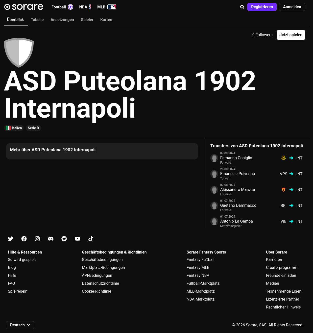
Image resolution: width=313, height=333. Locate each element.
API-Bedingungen (97, 275)
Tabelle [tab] (37, 19)
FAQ (11, 283)
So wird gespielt (22, 259)
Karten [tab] (106, 19)
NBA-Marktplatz (200, 299)
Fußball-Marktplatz (203, 283)
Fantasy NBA (198, 275)
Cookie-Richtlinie (96, 291)
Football (62, 7)
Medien (272, 283)
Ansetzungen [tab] (62, 19)
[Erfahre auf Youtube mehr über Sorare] (77, 239)
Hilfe (12, 275)
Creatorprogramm (281, 267)
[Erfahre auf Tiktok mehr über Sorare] (91, 239)
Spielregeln (17, 291)
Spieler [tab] (87, 19)
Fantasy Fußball (200, 259)
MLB (106, 6)
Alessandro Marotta (237, 189)
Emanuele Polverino (237, 173)
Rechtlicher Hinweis (283, 307)
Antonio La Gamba (236, 221)
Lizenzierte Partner (282, 299)
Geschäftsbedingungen (102, 259)
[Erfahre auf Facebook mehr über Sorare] (24, 239)
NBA (85, 6)
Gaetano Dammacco (238, 205)
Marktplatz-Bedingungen (103, 267)
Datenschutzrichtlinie (100, 283)
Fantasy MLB (198, 267)
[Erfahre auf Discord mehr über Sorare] (50, 239)
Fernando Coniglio (236, 157)
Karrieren (274, 259)
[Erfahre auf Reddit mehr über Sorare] (64, 239)
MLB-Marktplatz (201, 291)
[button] (242, 7)
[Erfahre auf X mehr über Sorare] (10, 239)
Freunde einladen (281, 275)
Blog (12, 267)
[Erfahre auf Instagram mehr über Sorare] (37, 239)
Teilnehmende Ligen (283, 291)
